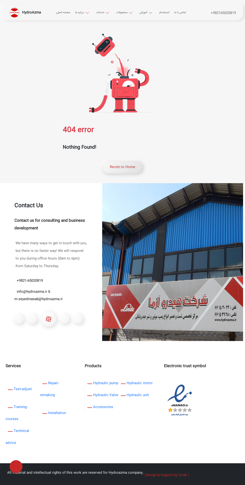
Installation (57, 413)
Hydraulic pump (105, 383)
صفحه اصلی (63, 12)
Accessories (103, 407)
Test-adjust (23, 389)
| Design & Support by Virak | (166, 475)
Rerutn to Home (122, 167)
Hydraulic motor (140, 383)
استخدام (164, 12)
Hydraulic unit (138, 395)
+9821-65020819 (30, 280)
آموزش (143, 12)
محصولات (122, 12)
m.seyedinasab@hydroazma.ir (38, 299)
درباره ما (79, 12)
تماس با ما (180, 12)
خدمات (100, 12)
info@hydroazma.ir (32, 291)
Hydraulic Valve (105, 395)
